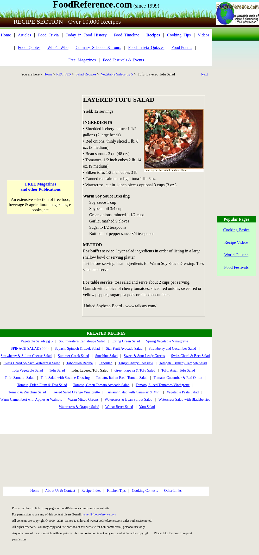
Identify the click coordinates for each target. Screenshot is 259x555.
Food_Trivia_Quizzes (146, 47)
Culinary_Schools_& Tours (98, 47)
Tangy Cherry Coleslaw (135, 363)
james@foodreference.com (99, 514)
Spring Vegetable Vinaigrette (167, 341)
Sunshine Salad (106, 356)
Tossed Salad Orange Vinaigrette (76, 392)
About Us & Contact (60, 491)
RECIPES (63, 74)
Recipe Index (91, 491)
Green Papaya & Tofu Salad (135, 370)
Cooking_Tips (179, 35)
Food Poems (182, 47)
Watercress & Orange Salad (79, 407)
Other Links (172, 491)
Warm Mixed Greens (83, 399)
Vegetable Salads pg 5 (117, 74)
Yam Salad (147, 407)
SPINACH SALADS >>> (29, 348)
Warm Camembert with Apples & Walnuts (31, 399)
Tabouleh (105, 363)
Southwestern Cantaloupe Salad (82, 341)
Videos (203, 35)
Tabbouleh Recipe (79, 363)
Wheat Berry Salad (119, 407)
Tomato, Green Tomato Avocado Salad (101, 385)
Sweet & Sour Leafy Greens (144, 356)
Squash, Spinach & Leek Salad (77, 348)
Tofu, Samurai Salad (20, 378)
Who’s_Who (57, 47)
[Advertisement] (40, 127)
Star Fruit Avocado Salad (124, 348)
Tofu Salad (57, 370)
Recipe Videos (236, 242)
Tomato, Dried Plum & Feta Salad (42, 385)
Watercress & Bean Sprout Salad (128, 399)
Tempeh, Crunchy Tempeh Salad (183, 363)
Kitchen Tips (116, 491)
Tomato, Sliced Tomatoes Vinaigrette (162, 385)
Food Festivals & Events (123, 60)
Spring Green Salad (125, 341)
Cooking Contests (145, 491)
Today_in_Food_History (86, 35)
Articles (24, 35)
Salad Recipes (85, 74)
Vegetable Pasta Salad (183, 392)
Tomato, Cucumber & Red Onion (178, 378)
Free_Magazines (82, 60)
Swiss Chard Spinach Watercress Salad (32, 363)
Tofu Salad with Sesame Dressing (65, 378)
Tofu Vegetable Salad (27, 370)
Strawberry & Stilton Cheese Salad (26, 356)
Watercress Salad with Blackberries (184, 399)
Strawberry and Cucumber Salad (172, 348)
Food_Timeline (126, 35)
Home (6, 35)
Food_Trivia (48, 35)
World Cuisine (236, 255)
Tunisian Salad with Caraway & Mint (133, 392)
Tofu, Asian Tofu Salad (178, 370)
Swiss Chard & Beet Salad (190, 356)
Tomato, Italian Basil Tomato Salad (121, 378)
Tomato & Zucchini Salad (27, 392)
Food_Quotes (29, 47)
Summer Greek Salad (73, 356)
